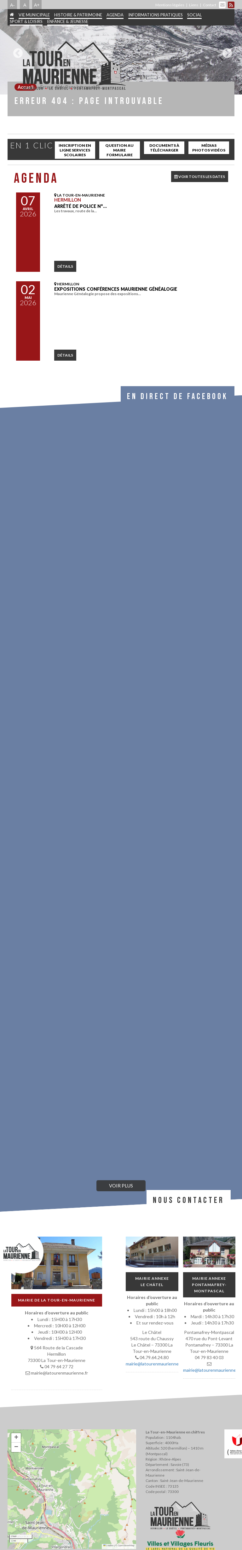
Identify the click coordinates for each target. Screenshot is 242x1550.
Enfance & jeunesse (67, 21)
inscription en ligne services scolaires (75, 150)
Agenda (115, 14)
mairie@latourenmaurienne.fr (154, 1363)
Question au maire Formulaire (119, 150)
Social (194, 14)
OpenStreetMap (126, 1545)
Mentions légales (169, 5)
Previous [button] (16, 51)
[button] (16, 1438)
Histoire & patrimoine (78, 14)
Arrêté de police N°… (80, 206)
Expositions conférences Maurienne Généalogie (115, 289)
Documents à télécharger (164, 147)
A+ (37, 5)
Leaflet (108, 1545)
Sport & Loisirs (26, 21)
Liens (193, 5)
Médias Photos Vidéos (208, 147)
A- (12, 5)
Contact (209, 5)
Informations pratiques (155, 14)
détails (65, 266)
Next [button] (225, 51)
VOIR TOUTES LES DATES (199, 176)
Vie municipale (34, 14)
